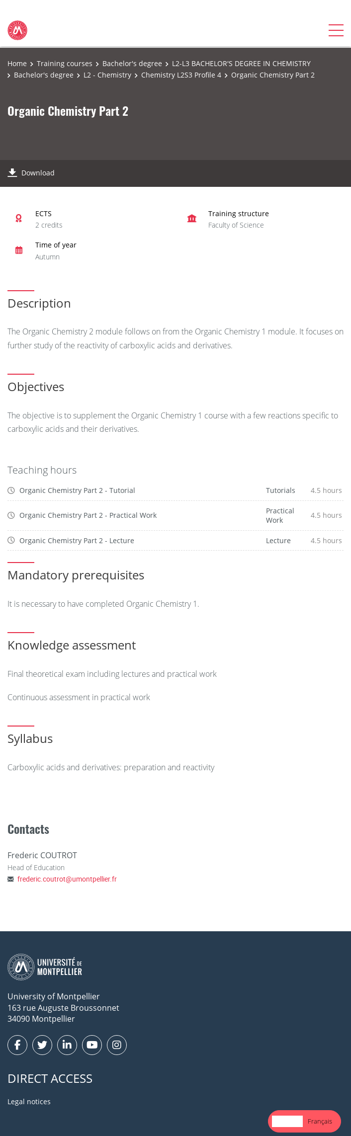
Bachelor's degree (132, 63)
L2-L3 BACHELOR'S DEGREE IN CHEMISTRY (241, 63)
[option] (320, 1121)
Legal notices (29, 1101)
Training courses (64, 63)
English (287, 1121)
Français (320, 1121)
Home (17, 63)
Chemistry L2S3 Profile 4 (181, 75)
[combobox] (287, 1121)
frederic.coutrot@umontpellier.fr (67, 879)
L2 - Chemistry (107, 75)
